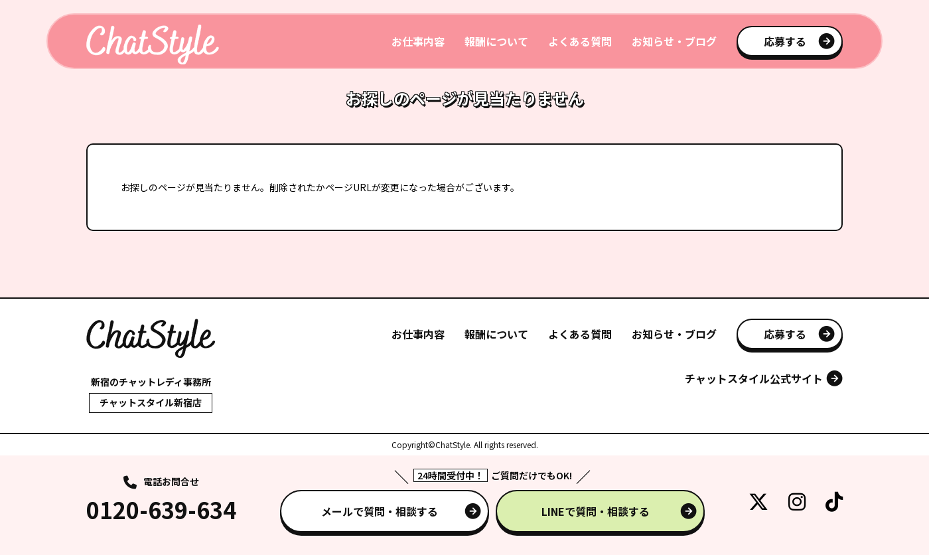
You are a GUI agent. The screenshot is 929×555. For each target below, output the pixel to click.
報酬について (496, 41)
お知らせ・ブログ (674, 41)
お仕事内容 (418, 41)
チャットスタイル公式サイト (754, 378)
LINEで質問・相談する (595, 511)
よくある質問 (580, 41)
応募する (785, 41)
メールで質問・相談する (379, 511)
